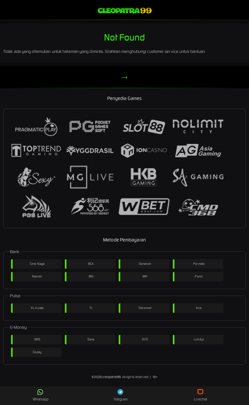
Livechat (200, 395)
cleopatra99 (111, 377)
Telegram (120, 395)
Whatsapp (40, 395)
